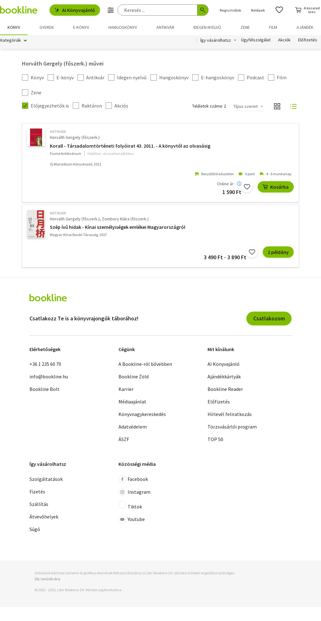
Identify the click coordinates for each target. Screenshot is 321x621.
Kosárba (276, 187)
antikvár (58, 131)
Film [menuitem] (273, 27)
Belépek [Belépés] (258, 10)
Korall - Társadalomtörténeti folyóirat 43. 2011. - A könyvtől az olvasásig (130, 146)
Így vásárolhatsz (215, 40)
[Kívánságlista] (279, 10)
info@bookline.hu (48, 377)
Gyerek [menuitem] (46, 27)
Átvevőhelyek (43, 516)
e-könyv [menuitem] (81, 27)
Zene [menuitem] (245, 27)
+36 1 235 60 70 (45, 364)
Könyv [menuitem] (14, 27)
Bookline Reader (225, 389)
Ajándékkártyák (224, 377)
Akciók (284, 40)
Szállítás (38, 504)
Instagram (134, 492)
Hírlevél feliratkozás (230, 414)
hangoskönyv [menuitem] (122, 27)
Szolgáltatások (46, 479)
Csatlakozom (269, 318)
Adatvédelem (132, 427)
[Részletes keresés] (110, 10)
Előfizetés (307, 40)
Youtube (131, 519)
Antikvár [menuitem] (165, 27)
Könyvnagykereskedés (142, 414)
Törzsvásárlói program (232, 427)
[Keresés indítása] (202, 10)
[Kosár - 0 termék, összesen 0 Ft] (307, 10)
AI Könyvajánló (75, 10)
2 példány (278, 252)
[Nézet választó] (277, 106)
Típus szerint (246, 106)
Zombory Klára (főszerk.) (125, 219)
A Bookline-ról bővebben (145, 364)
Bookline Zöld (133, 377)
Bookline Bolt (44, 389)
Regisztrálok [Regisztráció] (230, 10)
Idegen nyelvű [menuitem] (207, 27)
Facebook (133, 479)
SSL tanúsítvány (47, 578)
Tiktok (130, 505)
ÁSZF (123, 439)
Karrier (126, 389)
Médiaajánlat (132, 402)
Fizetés (37, 491)
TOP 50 (215, 439)
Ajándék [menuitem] (305, 27)
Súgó (34, 529)
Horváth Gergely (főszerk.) (75, 137)
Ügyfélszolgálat (256, 40)
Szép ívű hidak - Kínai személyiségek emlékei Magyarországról (117, 227)
